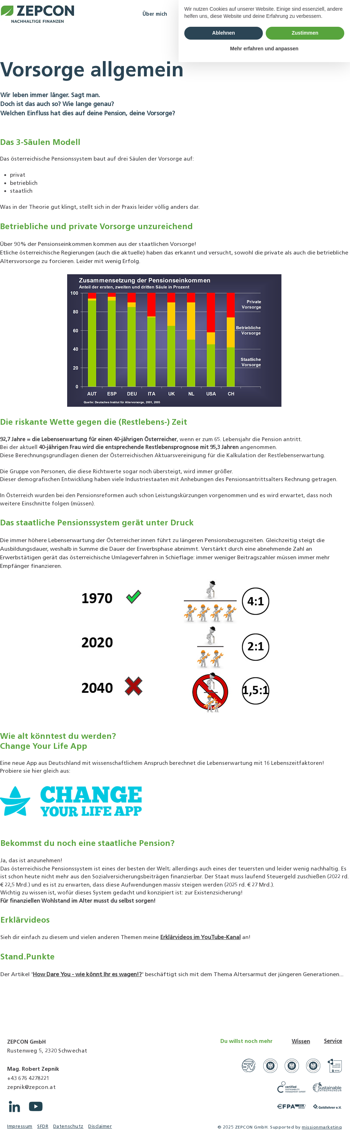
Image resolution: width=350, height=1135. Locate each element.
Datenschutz (68, 1126)
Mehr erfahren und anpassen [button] (264, 1121)
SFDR (42, 1126)
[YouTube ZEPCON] (36, 1106)
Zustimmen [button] (305, 1106)
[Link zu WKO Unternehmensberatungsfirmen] (270, 1066)
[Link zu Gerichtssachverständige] (249, 1066)
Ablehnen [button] (223, 1106)
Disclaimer (100, 1126)
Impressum (19, 1126)
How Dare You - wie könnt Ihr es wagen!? (87, 974)
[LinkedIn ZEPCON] (14, 1106)
